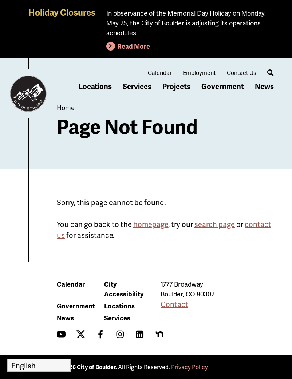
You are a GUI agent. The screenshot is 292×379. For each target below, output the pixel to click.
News (264, 86)
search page (214, 224)
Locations (95, 86)
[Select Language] (39, 365)
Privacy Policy (189, 367)
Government (222, 86)
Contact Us (241, 72)
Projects (176, 86)
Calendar (160, 72)
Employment (199, 72)
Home (66, 107)
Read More (133, 46)
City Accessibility (123, 288)
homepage (150, 224)
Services (137, 86)
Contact (174, 304)
